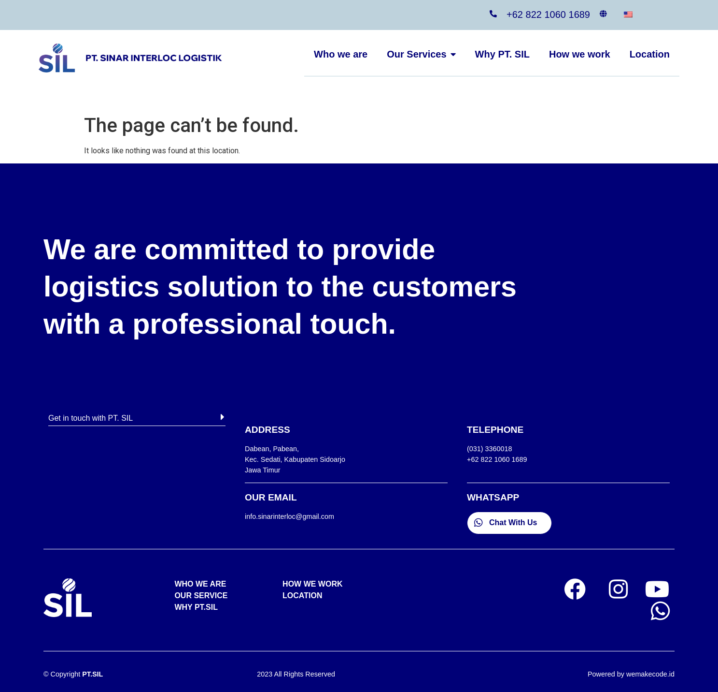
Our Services (421, 54)
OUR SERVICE (200, 595)
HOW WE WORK (312, 584)
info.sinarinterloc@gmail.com (289, 516)
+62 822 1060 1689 (548, 14)
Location (650, 54)
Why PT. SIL (502, 54)
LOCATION (302, 595)
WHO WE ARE (200, 584)
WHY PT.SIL (196, 607)
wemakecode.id (650, 674)
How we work (579, 54)
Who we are (340, 54)
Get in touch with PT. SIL (90, 418)
